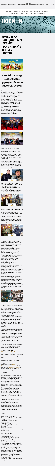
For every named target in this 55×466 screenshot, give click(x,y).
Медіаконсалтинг (15, 13)
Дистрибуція (37, 11)
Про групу (7, 4)
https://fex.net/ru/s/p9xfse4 (8, 351)
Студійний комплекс (27, 11)
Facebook (3, 365)
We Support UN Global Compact (37, 13)
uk (51, 4)
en (53, 4)
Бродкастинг (45, 11)
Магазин (21, 4)
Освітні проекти (24, 13)
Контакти (16, 4)
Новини (3, 4)
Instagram (14, 364)
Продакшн (8, 11)
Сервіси (12, 4)
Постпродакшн (16, 11)
